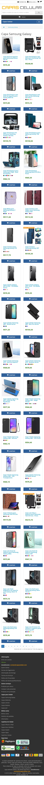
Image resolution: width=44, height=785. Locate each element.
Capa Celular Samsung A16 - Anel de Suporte (10, 361)
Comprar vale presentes (8, 689)
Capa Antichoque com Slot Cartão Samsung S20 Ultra (32, 96)
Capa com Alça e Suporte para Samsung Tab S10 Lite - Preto (32, 514)
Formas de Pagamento (8, 670)
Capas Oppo (5, 732)
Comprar (11, 71)
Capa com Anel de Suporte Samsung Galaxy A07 (31, 552)
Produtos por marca (7, 686)
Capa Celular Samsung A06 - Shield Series (10, 323)
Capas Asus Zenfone (7, 727)
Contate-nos (22, 2)
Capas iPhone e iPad (7, 724)
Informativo (4, 719)
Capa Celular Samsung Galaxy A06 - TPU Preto (32, 437)
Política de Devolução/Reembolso (11, 681)
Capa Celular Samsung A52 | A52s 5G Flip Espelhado (10, 400)
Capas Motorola (6, 700)
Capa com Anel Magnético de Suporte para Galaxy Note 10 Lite (10, 591)
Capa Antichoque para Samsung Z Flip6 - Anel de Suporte (10, 172)
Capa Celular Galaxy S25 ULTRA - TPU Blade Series (10, 286)
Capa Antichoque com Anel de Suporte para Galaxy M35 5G (10, 96)
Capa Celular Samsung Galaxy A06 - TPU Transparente (10, 476)
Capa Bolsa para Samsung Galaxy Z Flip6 (9, 210)
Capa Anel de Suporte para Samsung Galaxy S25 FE (10, 58)
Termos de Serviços (7, 675)
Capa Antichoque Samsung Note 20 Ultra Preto (33, 172)
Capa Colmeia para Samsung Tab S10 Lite (10, 513)
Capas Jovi (4, 708)
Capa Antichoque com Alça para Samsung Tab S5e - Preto (33, 58)
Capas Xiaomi (5, 730)
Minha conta (32, 2)
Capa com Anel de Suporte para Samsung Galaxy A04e (10, 552)
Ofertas (3, 662)
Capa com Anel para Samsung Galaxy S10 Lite (10, 628)
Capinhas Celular (6, 735)
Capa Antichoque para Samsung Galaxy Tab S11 (32, 134)
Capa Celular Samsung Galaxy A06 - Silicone (10, 437)
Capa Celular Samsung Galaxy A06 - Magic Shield (32, 400)
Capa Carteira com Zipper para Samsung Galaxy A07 (32, 210)
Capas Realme (5, 705)
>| (32, 646)
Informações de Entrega (8, 673)
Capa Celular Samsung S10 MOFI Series (32, 475)
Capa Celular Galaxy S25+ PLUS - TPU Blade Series (32, 286)
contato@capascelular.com (18, 665)
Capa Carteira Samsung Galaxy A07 (32, 247)
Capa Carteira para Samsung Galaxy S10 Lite (10, 248)
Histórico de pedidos (7, 716)
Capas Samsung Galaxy (8, 697)
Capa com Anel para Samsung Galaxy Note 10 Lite (32, 590)
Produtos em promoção (8, 691)
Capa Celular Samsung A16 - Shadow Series (32, 361)
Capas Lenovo (5, 703)
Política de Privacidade (8, 678)
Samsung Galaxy (13, 27)
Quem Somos (5, 667)
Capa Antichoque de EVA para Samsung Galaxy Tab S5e (10, 134)
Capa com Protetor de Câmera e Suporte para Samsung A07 (33, 628)
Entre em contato (6, 660)
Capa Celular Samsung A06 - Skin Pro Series (32, 323)
